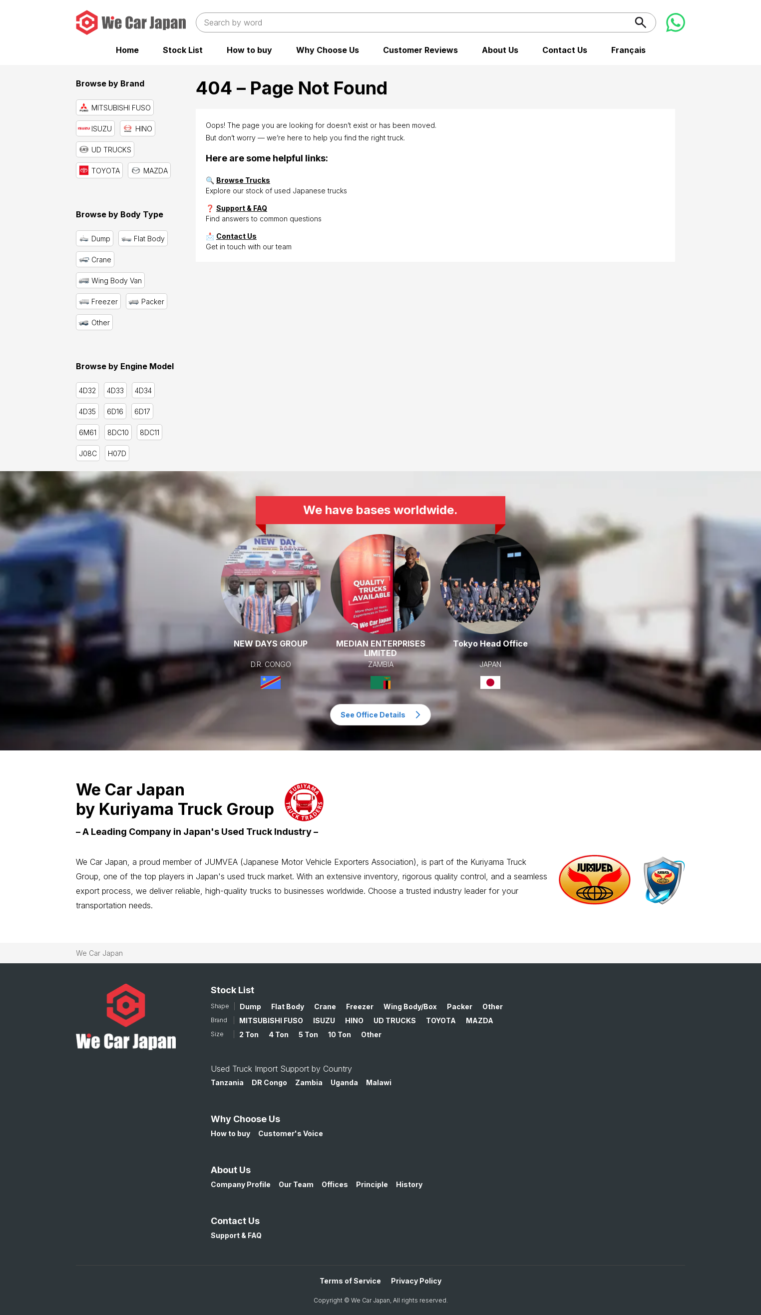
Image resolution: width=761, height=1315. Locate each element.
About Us (500, 50)
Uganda (344, 1082)
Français (628, 50)
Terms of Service (350, 1281)
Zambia (309, 1082)
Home (127, 50)
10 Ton (339, 1034)
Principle (372, 1184)
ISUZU (324, 1020)
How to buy (249, 50)
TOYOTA (441, 1020)
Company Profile (241, 1184)
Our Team (296, 1184)
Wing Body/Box (410, 1006)
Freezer (360, 1006)
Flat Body (287, 1006)
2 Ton (249, 1034)
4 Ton (279, 1034)
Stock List (183, 50)
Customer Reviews (420, 50)
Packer (459, 1006)
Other (492, 1006)
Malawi (378, 1082)
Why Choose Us (327, 50)
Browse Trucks (243, 180)
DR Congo (269, 1082)
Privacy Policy (416, 1281)
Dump (250, 1006)
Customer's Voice (290, 1133)
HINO (354, 1020)
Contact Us (564, 50)
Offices (335, 1184)
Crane (325, 1006)
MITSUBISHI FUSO (271, 1020)
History (409, 1184)
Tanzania (227, 1082)
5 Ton (308, 1034)
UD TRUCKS (395, 1020)
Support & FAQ (241, 208)
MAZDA (479, 1020)
